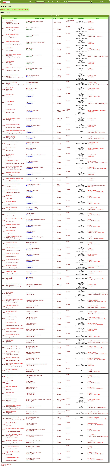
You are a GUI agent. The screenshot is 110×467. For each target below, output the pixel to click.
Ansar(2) (3, 9)
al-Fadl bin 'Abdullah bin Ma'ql (13, 334)
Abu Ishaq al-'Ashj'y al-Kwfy (12, 351)
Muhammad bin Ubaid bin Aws (13, 224)
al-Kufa (94, 55)
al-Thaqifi (90, 452)
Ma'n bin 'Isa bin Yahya (11, 399)
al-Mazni (90, 423)
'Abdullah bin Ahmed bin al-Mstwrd (14, 440)
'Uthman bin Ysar (10, 392)
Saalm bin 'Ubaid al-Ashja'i (12, 27)
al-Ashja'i (90, 21)
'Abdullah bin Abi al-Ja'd (11, 265)
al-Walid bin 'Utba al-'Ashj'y (12, 417)
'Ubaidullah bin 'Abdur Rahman (13, 405)
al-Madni (98, 317)
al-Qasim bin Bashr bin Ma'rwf (13, 452)
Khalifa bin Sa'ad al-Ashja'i (12, 142)
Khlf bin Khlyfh (9, 292)
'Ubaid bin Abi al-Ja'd (11, 271)
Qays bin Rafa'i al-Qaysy (12, 189)
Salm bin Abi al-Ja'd (10, 109)
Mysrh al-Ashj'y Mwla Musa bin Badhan (15, 130)
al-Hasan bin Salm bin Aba (12, 305)
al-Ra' (98, 358)
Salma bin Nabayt (10, 154)
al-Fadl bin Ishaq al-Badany (12, 446)
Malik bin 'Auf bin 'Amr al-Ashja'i (13, 68)
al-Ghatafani (95, 110)
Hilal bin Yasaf (9, 88)
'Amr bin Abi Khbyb (10, 213)
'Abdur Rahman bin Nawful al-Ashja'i (14, 178)
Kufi (93, 62)
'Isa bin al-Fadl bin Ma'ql (11, 311)
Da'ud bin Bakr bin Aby (11, 317)
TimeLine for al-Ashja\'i (5, 464)
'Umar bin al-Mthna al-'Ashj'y (12, 357)
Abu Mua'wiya (9, 277)
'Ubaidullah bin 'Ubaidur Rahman (13, 284)
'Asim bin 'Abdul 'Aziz (11, 322)
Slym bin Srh (9, 195)
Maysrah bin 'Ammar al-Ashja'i (13, 124)
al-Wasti (94, 340)
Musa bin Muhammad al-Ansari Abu (14, 299)
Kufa (94, 35)
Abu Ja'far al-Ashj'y (10, 136)
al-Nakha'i (95, 254)
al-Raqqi (95, 358)
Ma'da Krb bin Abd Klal (11, 242)
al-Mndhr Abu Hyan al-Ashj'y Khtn (14, 236)
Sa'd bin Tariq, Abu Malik (11, 75)
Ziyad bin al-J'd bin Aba (11, 386)
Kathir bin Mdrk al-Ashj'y (11, 82)
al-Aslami (95, 311)
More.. (90, 22)
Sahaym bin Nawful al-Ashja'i (13, 172)
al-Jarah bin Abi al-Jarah (11, 21)
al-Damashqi (96, 412)
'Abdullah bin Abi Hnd (11, 201)
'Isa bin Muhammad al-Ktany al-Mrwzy (15, 428)
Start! (6, 2)
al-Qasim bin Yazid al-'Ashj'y (12, 457)
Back (3, 465)
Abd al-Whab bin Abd (11, 411)
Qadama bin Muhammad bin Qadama (15, 328)
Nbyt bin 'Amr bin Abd (11, 422)
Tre (92, 22)
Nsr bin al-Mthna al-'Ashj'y (12, 369)
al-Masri (94, 190)
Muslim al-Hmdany (10, 230)
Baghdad (105, 293)
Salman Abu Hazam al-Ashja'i (13, 118)
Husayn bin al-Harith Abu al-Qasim (14, 166)
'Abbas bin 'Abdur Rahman (12, 259)
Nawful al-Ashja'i (10, 61)
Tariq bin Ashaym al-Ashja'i (12, 41)
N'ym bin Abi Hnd (10, 101)
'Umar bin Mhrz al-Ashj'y (11, 207)
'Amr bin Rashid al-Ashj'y (12, 160)
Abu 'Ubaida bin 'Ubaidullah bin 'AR (14, 363)
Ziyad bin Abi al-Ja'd (10, 147)
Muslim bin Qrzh (10, 94)
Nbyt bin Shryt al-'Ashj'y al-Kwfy (13, 54)
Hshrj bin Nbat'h (9, 340)
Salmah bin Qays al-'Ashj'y (12, 34)
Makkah (98, 131)
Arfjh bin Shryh (9, 48)
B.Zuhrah (95, 208)
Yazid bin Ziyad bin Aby (11, 346)
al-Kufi (94, 75)
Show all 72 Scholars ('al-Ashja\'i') (20, 9)
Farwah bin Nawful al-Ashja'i (12, 184)
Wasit (101, 293)
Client (94, 88)
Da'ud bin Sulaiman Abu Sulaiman (14, 434)
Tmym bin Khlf (9, 381)
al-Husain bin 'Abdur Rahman (13, 248)
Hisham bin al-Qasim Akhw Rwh (13, 375)
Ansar (89, 300)
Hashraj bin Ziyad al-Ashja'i (12, 253)
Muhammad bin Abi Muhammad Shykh (15, 219)
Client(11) (8, 9)
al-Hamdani (95, 231)
